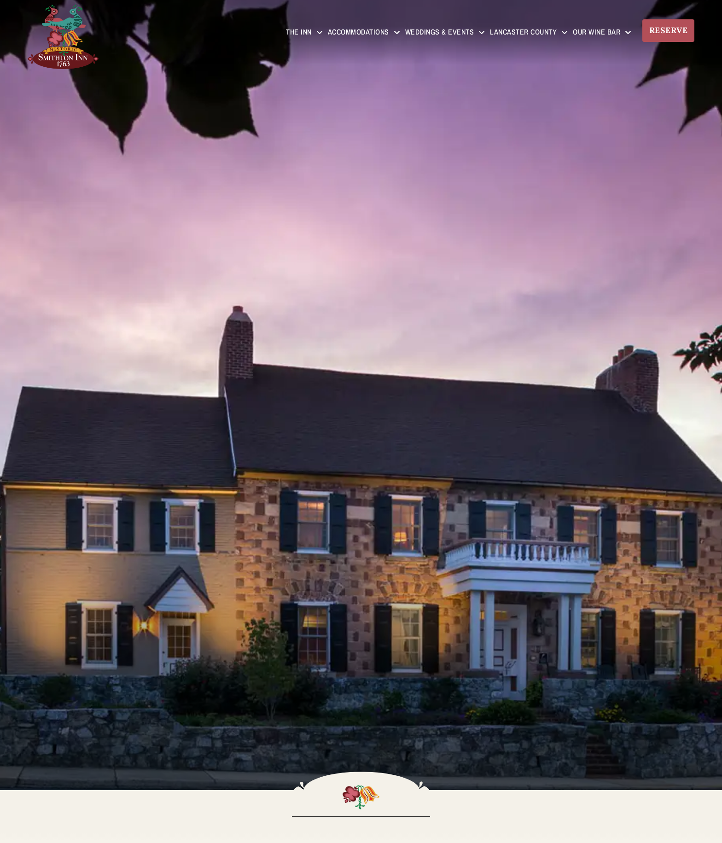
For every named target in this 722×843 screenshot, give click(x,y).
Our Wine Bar (602, 32)
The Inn (304, 32)
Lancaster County (529, 32)
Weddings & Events (445, 32)
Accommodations (364, 32)
